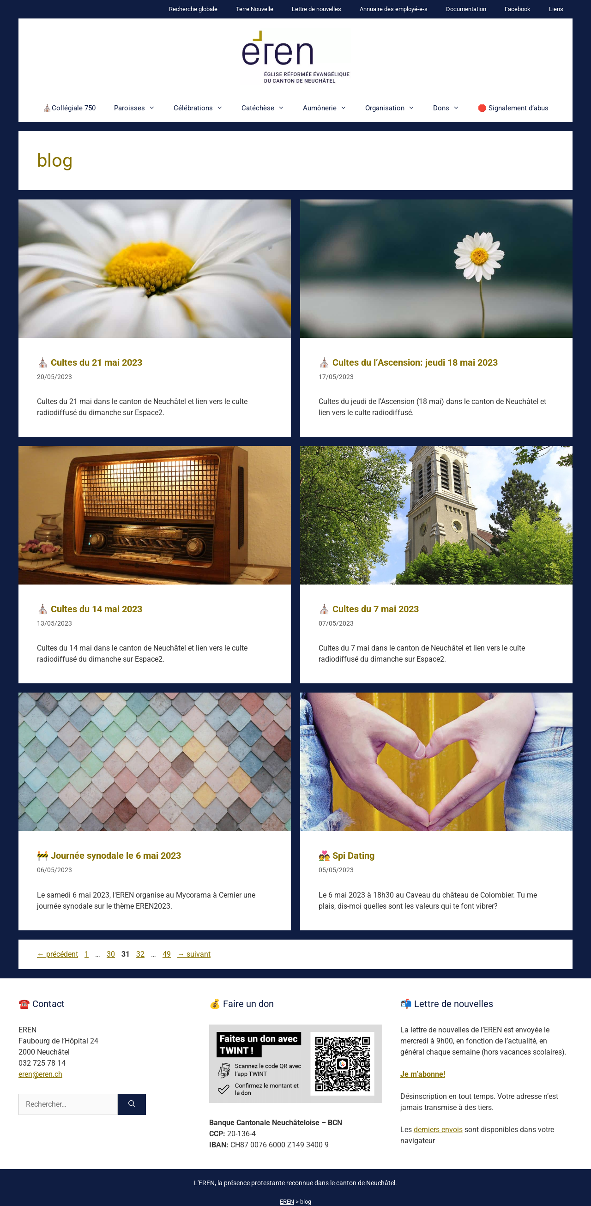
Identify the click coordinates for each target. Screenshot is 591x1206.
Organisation (394, 108)
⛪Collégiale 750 (69, 108)
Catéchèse (267, 108)
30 (111, 954)
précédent (57, 954)
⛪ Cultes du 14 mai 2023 (89, 609)
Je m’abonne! (422, 1074)
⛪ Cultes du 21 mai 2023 (89, 362)
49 (167, 954)
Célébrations (203, 108)
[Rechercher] (132, 1104)
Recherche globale (193, 9)
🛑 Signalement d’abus (513, 108)
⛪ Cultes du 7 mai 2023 (369, 609)
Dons (451, 108)
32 (141, 954)
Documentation (466, 9)
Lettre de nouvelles (316, 9)
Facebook (518, 9)
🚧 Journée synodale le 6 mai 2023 (109, 855)
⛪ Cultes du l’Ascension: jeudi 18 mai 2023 (408, 362)
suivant (194, 954)
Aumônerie (329, 108)
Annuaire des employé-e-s (394, 9)
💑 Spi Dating (346, 855)
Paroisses (139, 108)
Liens (556, 9)
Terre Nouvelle (254, 9)
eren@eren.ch (40, 1074)
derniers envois (438, 1129)
